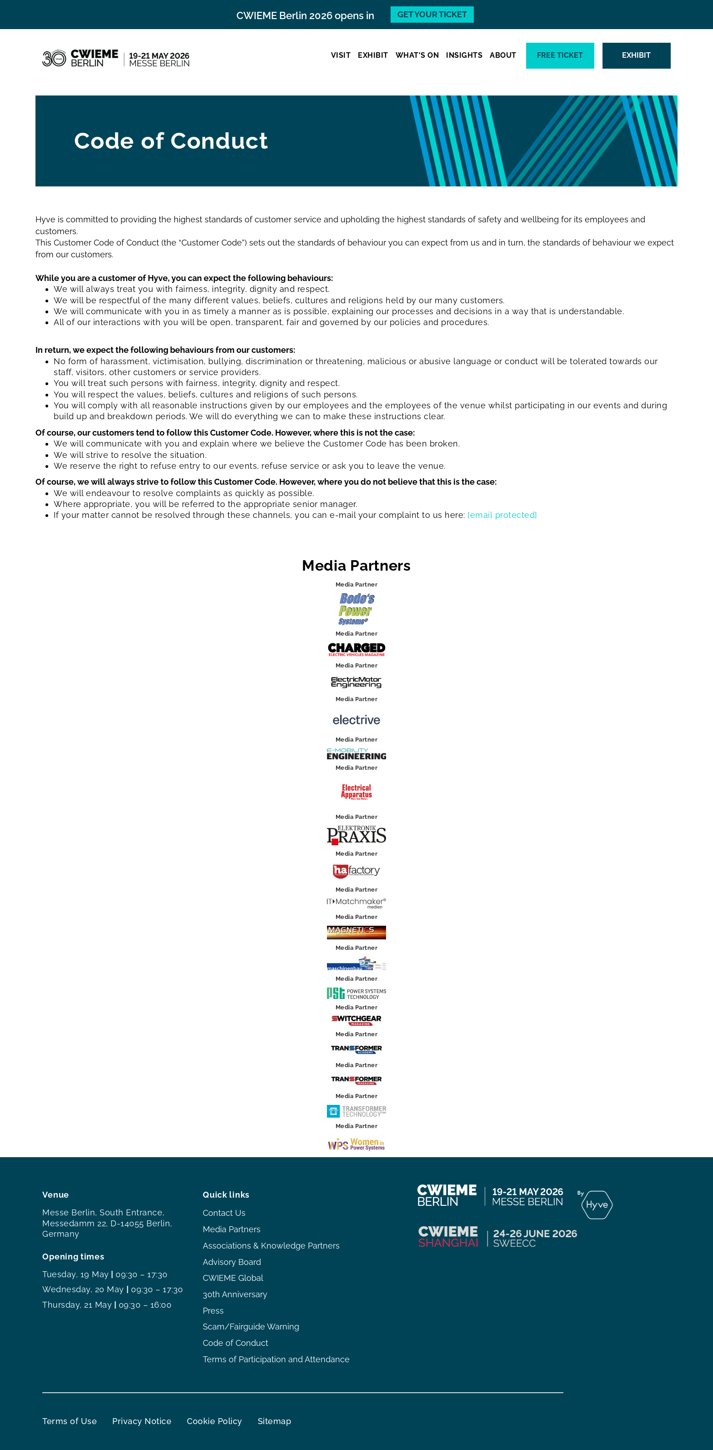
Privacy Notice (141, 1421)
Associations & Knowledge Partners (271, 1245)
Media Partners (232, 1229)
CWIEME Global (233, 1278)
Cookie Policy (214, 1421)
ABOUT (503, 55)
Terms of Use (69, 1421)
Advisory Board (232, 1262)
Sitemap (274, 1421)
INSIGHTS (464, 55)
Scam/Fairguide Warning (251, 1326)
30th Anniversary (235, 1294)
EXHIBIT (373, 55)
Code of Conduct (235, 1343)
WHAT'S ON (417, 55)
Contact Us (224, 1213)
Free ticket (560, 55)
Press (213, 1310)
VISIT (341, 55)
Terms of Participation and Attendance (276, 1359)
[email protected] (502, 515)
